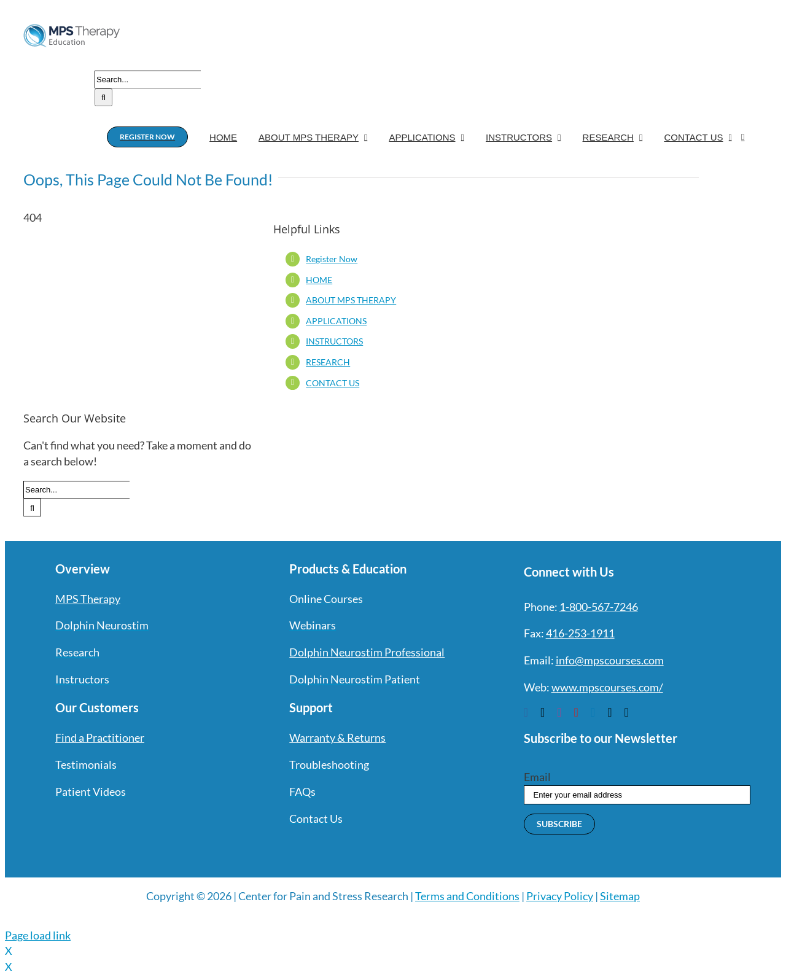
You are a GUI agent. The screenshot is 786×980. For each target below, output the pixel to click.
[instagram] (559, 712)
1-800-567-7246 (598, 606)
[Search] (103, 97)
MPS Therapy (87, 598)
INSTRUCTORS (334, 341)
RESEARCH (328, 362)
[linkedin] (593, 712)
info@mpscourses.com (610, 660)
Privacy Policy (559, 896)
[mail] (609, 712)
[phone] (626, 712)
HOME (319, 279)
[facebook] (526, 712)
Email (537, 777)
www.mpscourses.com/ (607, 687)
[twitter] (542, 712)
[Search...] (148, 79)
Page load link (38, 935)
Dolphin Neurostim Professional (367, 652)
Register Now (331, 259)
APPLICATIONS (336, 321)
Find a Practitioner (99, 737)
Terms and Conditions (467, 896)
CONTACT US (332, 383)
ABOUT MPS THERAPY (351, 300)
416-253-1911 (580, 633)
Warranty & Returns (337, 737)
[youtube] (576, 712)
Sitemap (620, 896)
